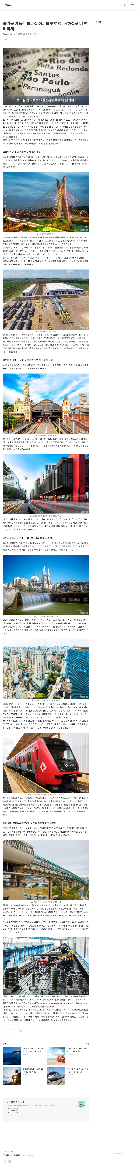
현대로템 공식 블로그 (16, 1102)
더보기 (86, 1043)
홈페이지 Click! (8, 1151)
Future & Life (7, 34)
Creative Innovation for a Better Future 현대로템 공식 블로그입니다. (32, 1105)
